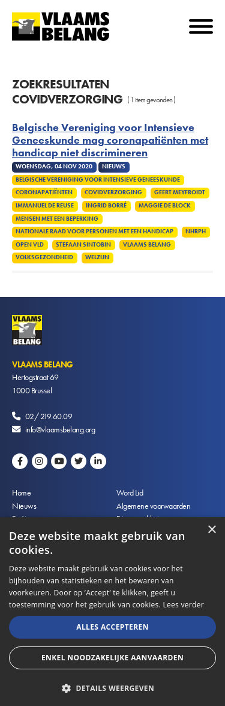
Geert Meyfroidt (179, 192)
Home (21, 492)
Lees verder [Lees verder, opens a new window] (183, 605)
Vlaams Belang (147, 244)
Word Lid (129, 492)
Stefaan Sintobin (83, 244)
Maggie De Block (165, 205)
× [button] (211, 530)
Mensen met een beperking (57, 219)
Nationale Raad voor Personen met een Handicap (94, 231)
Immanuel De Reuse (45, 205)
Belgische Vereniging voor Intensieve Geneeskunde (98, 179)
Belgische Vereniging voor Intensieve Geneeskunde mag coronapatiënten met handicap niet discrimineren (110, 140)
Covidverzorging (113, 192)
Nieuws (24, 505)
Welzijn (97, 257)
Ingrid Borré (106, 205)
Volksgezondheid (44, 257)
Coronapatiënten (44, 192)
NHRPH (195, 231)
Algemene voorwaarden (153, 505)
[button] (112, 687)
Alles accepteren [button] (112, 627)
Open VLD (30, 244)
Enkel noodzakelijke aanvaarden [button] (112, 657)
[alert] (112, 611)
